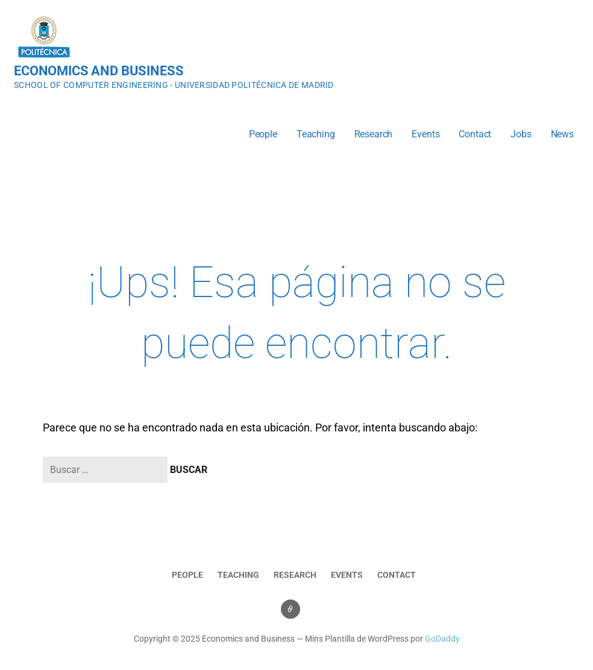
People (263, 134)
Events (425, 134)
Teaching (315, 134)
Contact (475, 134)
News (562, 134)
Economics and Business (98, 70)
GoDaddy (442, 639)
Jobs (520, 134)
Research (373, 134)
